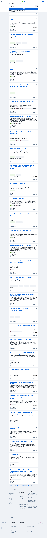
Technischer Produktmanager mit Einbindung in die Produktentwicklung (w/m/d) (22, 85)
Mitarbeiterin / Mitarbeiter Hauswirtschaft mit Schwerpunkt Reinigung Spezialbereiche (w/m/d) (22, 167)
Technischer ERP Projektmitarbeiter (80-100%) (22, 101)
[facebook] (38, 523)
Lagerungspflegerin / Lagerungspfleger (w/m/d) (22, 325)
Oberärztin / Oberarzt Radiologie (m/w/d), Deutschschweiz (20, 132)
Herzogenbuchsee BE (12, 495)
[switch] (36, 13)
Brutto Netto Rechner (30, 532)
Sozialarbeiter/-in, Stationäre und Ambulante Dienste (21, 382)
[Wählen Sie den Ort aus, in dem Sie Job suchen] (23, 6)
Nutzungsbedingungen (30, 526)
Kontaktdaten (13, 526)
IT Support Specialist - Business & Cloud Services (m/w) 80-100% (20, 278)
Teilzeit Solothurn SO (31, 493)
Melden (35, 30)
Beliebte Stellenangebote (12, 517)
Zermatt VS (10, 499)
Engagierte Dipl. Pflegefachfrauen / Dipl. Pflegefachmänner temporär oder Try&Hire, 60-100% (22, 471)
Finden (23, 8)
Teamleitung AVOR (15, 454)
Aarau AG (10, 503)
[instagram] (40, 523)
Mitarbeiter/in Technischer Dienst (18, 183)
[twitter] (43, 523)
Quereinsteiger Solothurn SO (32, 506)
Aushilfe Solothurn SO (31, 503)
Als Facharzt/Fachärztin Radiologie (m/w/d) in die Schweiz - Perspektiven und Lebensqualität (22, 353)
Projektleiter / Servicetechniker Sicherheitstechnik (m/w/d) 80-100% (19, 149)
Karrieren (12, 532)
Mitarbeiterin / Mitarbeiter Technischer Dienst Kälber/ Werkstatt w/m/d (22, 261)
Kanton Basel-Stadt (12, 493)
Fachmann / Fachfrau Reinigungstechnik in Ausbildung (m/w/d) (21, 413)
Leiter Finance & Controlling (17, 198)
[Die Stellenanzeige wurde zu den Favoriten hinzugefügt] (36, 18)
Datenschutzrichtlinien (30, 527)
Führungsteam (13, 527)
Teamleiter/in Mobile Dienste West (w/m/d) (21, 441)
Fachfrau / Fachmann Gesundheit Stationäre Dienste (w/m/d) (21, 35)
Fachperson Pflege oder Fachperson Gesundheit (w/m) (19, 427)
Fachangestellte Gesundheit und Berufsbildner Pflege (22, 18)
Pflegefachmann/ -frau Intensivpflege (20, 369)
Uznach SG (10, 498)
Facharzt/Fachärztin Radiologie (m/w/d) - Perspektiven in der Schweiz (20, 309)
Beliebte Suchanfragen (13, 489)
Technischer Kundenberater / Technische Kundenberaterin (20, 52)
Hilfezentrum (13, 525)
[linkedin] (46, 523)
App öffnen (44, 1)
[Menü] (1, 1)
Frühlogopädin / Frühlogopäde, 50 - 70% (20, 339)
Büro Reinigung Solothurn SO (32, 500)
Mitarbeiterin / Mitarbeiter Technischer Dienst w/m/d (22, 214)
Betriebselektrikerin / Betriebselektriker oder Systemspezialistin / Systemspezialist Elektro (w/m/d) (21, 397)
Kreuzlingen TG (11, 502)
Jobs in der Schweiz (30, 525)
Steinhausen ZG (11, 494)
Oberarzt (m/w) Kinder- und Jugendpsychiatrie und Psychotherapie (22, 295)
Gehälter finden (29, 531)
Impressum (29, 530)
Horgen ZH (10, 504)
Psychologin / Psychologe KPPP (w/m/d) (20, 230)
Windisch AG (11, 497)
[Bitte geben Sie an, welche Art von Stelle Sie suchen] (23, 4)
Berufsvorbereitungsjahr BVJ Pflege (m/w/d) (21, 116)
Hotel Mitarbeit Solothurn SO (23, 500)
